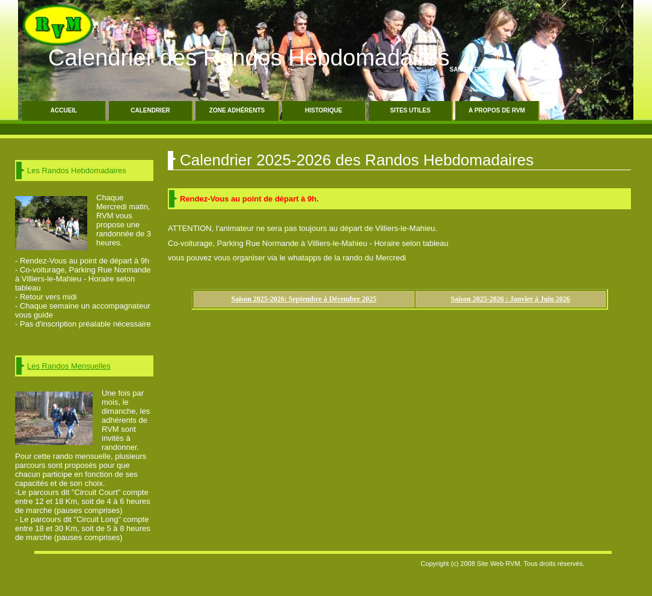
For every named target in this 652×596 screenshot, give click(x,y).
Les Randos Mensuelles (69, 365)
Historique (323, 110)
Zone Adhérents (237, 110)
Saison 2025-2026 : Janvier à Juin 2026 (510, 299)
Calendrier (150, 110)
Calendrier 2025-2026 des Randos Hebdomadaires (357, 160)
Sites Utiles (410, 110)
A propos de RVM (497, 110)
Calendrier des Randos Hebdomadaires (249, 57)
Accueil (64, 110)
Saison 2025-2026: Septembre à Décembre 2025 (304, 299)
